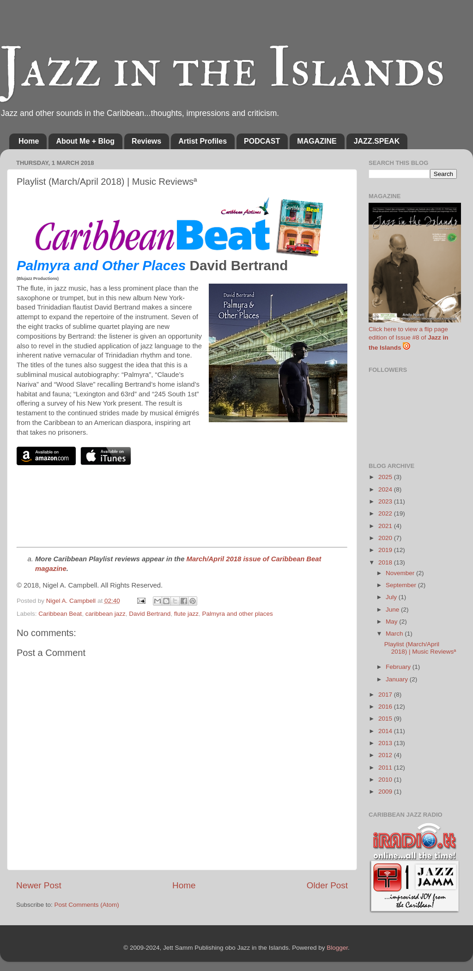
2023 (386, 501)
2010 (386, 779)
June (393, 609)
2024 (386, 489)
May (392, 621)
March (395, 633)
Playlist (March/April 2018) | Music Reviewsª (420, 648)
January (398, 679)
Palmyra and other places (237, 613)
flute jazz (186, 613)
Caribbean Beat (60, 613)
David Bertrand (149, 613)
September (402, 585)
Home (28, 141)
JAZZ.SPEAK (377, 141)
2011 (386, 767)
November (401, 573)
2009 (386, 791)
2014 (386, 731)
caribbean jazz (105, 613)
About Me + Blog (85, 141)
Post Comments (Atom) (87, 904)
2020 (386, 537)
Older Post (327, 885)
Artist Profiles (202, 141)
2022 (386, 513)
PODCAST (262, 141)
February (399, 666)
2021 (386, 525)
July (392, 597)
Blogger (337, 947)
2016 (386, 706)
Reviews (146, 141)
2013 (386, 743)
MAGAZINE (316, 141)
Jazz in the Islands (222, 68)
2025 (386, 476)
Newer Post (38, 885)
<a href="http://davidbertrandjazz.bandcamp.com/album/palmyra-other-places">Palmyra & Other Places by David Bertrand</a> (182, 512)
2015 (386, 718)
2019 (386, 549)
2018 (386, 562)
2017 (386, 694)
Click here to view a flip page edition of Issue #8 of (409, 339)
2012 (386, 755)
